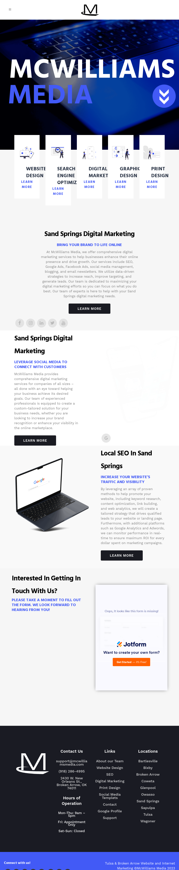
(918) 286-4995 (72, 771)
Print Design (109, 787)
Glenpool (148, 789)
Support (110, 817)
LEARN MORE (27, 185)
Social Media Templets (110, 796)
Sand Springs (148, 802)
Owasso (148, 796)
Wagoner (147, 822)
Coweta (147, 782)
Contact (110, 804)
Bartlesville (147, 762)
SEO (109, 774)
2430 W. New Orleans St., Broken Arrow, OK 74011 (71, 783)
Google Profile (110, 811)
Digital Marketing (109, 781)
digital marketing (56, 286)
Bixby (148, 769)
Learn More (90, 309)
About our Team (110, 761)
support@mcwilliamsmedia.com (71, 762)
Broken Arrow (148, 776)
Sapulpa (148, 809)
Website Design (109, 767)
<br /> (131, 637)
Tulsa (148, 816)
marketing (96, 296)
